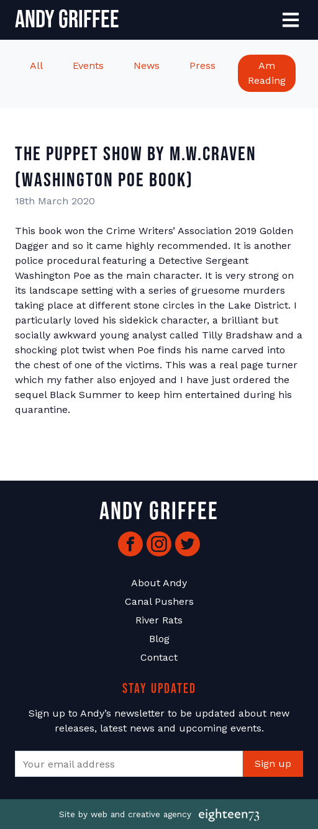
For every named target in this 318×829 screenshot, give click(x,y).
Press (202, 65)
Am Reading (267, 73)
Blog (159, 639)
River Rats (159, 620)
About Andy (159, 583)
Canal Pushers (159, 601)
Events (88, 65)
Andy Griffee (67, 20)
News (147, 65)
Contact (159, 657)
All (36, 65)
